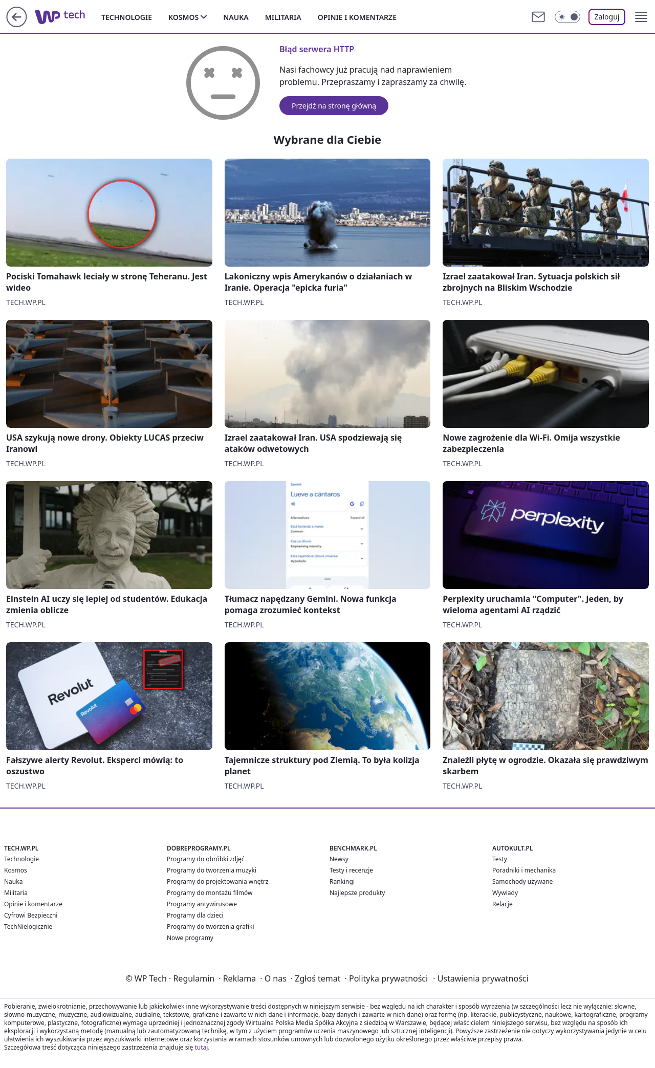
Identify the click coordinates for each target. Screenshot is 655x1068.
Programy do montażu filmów (209, 892)
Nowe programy (190, 937)
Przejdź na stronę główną (334, 106)
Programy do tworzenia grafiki (210, 926)
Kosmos (183, 17)
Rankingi (342, 881)
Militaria (283, 17)
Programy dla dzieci (195, 915)
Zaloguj (607, 16)
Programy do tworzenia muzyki (211, 870)
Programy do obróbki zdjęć (206, 859)
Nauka (235, 17)
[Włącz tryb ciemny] (567, 17)
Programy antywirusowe (202, 904)
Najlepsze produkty (357, 892)
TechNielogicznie (28, 926)
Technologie (126, 17)
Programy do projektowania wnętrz (217, 881)
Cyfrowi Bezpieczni (30, 915)
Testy (499, 859)
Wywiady (505, 892)
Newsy (339, 859)
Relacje (502, 904)
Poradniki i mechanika (524, 870)
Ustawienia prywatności (480, 978)
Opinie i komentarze (357, 17)
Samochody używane (522, 881)
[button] (641, 17)
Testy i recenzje (351, 870)
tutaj (201, 1047)
